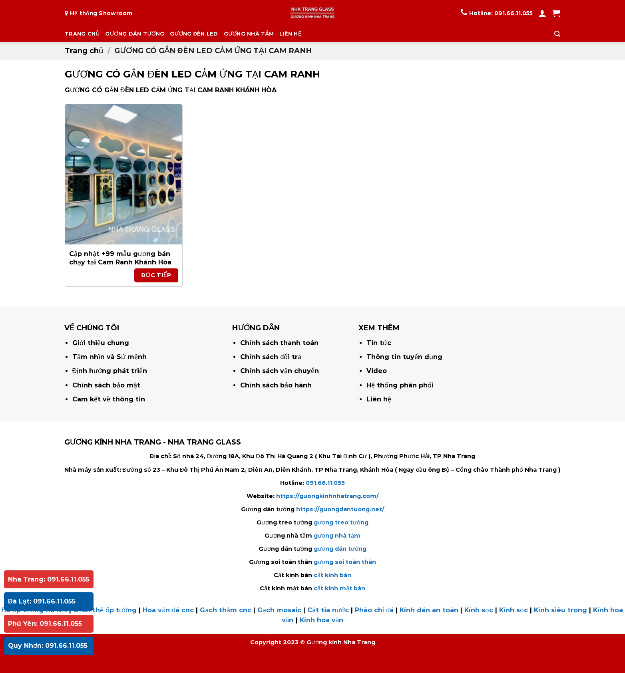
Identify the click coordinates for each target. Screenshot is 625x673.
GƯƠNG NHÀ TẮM (249, 34)
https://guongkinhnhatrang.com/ (327, 496)
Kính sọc (478, 610)
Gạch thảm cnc (225, 610)
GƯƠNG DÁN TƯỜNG (134, 34)
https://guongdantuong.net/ (340, 509)
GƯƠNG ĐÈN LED (194, 34)
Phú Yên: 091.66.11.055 (45, 623)
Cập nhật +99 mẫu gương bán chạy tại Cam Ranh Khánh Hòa (120, 258)
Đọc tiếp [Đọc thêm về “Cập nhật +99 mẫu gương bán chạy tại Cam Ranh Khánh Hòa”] (156, 275)
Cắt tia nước (328, 610)
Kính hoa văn (322, 620)
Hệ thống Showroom (101, 13)
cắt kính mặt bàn (339, 588)
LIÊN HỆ (290, 34)
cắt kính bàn (332, 575)
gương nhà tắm (337, 535)
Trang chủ (84, 50)
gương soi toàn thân (345, 562)
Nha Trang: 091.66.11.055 (49, 579)
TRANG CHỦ (82, 34)
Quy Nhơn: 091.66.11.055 (48, 645)
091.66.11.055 (513, 13)
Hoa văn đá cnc (168, 610)
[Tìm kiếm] (557, 34)
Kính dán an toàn (429, 610)
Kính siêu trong (560, 610)
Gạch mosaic (279, 610)
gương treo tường (341, 522)
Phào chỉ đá (374, 610)
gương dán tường (340, 548)
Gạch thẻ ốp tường (105, 610)
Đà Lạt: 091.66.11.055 (42, 601)
